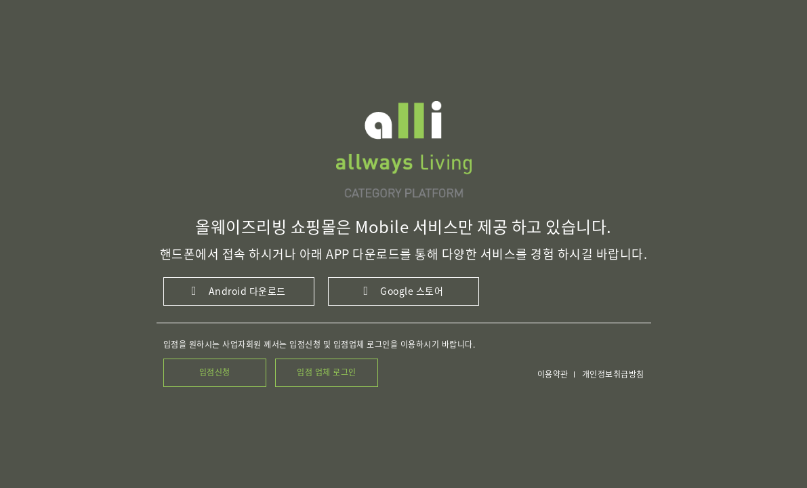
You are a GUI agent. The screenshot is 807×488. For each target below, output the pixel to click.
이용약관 (552, 374)
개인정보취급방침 (613, 374)
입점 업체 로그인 (326, 372)
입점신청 (214, 372)
